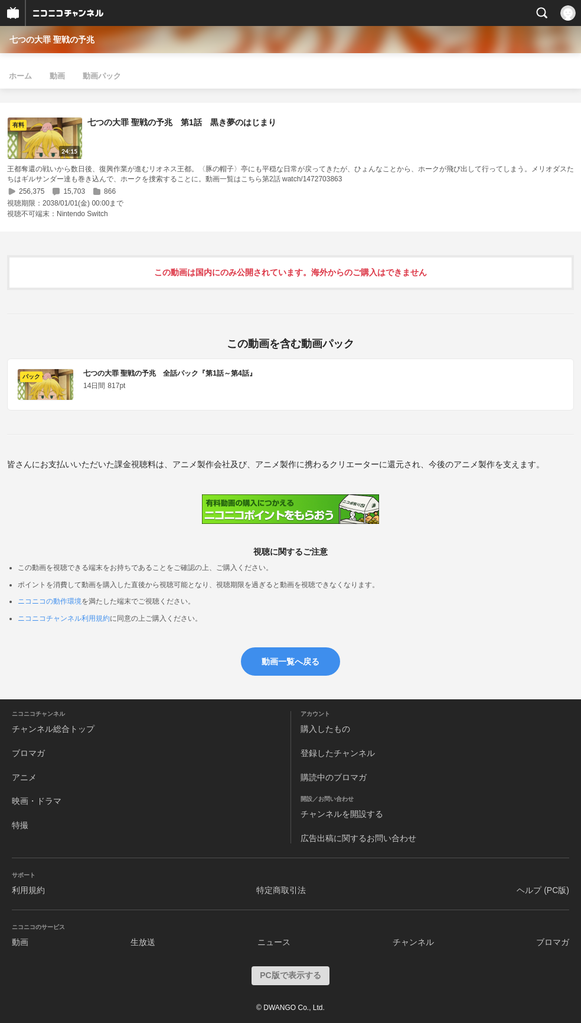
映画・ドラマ (36, 801)
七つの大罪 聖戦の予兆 (51, 39)
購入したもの (325, 729)
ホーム (20, 75)
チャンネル (413, 942)
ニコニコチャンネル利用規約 (64, 618)
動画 (57, 75)
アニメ (24, 777)
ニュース (273, 942)
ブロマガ (28, 753)
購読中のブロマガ (334, 777)
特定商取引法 (281, 890)
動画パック (102, 75)
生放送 (142, 942)
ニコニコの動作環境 (49, 601)
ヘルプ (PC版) (543, 890)
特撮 (20, 825)
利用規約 (28, 890)
